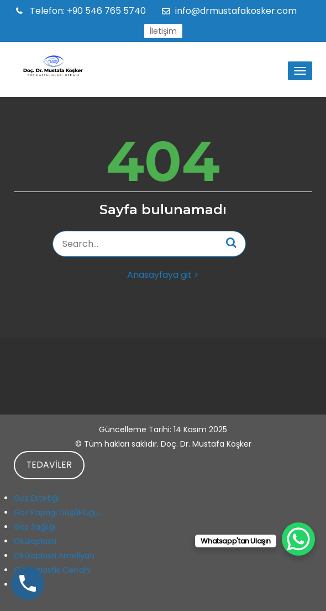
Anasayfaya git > (163, 274)
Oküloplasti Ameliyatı (54, 555)
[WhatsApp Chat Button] (298, 539)
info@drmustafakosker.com (236, 10)
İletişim (163, 31)
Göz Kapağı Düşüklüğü (56, 512)
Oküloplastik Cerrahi (52, 570)
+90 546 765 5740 (87, 10)
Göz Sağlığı (34, 526)
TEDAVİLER (49, 464)
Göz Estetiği (36, 498)
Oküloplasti (35, 541)
